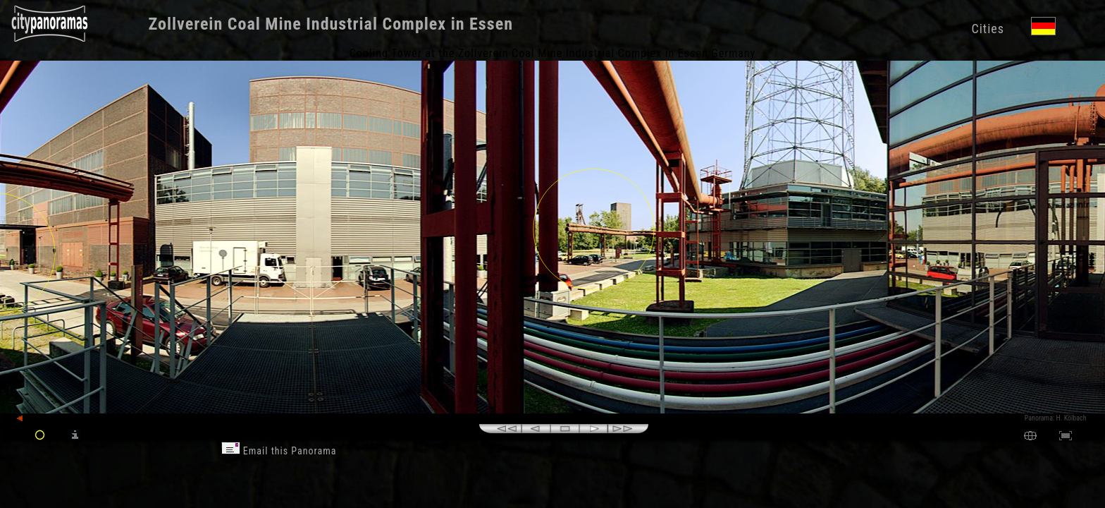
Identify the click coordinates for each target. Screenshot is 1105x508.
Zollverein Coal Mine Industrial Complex (298, 24)
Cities (987, 28)
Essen (491, 24)
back (29, 418)
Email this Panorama (279, 450)
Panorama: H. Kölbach (1056, 418)
